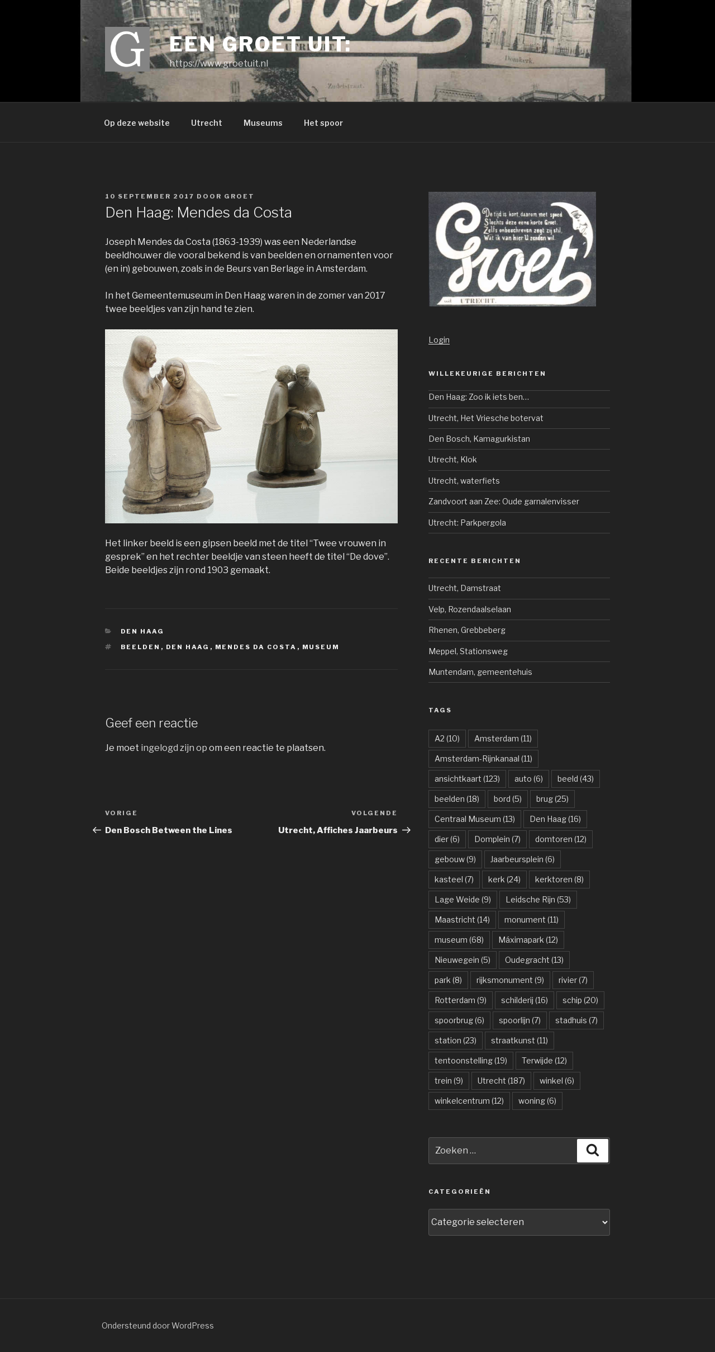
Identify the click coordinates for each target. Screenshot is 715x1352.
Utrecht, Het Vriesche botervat (486, 418)
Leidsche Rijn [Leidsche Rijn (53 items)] (538, 899)
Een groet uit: (260, 44)
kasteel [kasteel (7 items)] (454, 879)
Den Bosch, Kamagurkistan (479, 438)
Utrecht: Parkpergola (467, 522)
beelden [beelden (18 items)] (457, 798)
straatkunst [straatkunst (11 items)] (519, 1040)
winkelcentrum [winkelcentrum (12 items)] (469, 1100)
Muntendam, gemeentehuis (480, 672)
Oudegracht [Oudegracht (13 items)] (534, 960)
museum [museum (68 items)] (459, 939)
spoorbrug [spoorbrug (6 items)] (459, 1020)
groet (239, 196)
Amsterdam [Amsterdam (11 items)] (503, 738)
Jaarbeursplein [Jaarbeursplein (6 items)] (522, 859)
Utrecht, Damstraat (464, 588)
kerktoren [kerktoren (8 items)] (559, 879)
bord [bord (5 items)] (508, 798)
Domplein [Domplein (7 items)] (497, 839)
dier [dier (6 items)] (447, 839)
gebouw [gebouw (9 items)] (455, 859)
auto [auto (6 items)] (528, 778)
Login (439, 339)
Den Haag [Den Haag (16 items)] (555, 819)
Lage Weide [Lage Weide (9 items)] (463, 899)
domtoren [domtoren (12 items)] (561, 839)
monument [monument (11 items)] (531, 919)
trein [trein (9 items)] (449, 1080)
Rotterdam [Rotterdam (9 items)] (461, 1000)
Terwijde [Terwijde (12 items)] (544, 1060)
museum (321, 647)
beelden (141, 647)
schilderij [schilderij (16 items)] (524, 1000)
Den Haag (143, 631)
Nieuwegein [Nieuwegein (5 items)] (462, 960)
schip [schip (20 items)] (580, 1000)
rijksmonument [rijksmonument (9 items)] (510, 980)
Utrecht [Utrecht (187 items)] (501, 1080)
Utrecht (206, 122)
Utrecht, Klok (452, 459)
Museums (263, 122)
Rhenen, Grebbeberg (467, 630)
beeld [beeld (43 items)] (575, 778)
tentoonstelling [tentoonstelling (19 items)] (471, 1060)
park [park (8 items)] (448, 980)
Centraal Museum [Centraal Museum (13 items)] (475, 819)
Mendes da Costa (256, 647)
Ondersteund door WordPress (158, 1325)
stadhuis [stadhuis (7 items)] (576, 1020)
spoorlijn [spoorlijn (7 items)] (520, 1020)
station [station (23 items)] (455, 1040)
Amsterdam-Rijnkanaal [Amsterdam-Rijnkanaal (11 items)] (483, 758)
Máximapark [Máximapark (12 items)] (528, 939)
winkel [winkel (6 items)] (557, 1080)
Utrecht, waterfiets (464, 480)
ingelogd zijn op (174, 748)
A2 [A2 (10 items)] (447, 738)
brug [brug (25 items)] (552, 798)
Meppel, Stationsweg (468, 651)
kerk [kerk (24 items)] (504, 879)
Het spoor (323, 122)
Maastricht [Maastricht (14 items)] (462, 919)
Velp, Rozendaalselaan (469, 609)
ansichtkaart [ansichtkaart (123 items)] (467, 778)
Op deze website (137, 122)
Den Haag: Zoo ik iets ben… (478, 396)
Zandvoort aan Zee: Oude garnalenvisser (503, 501)
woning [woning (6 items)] (537, 1100)
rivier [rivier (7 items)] (573, 980)
